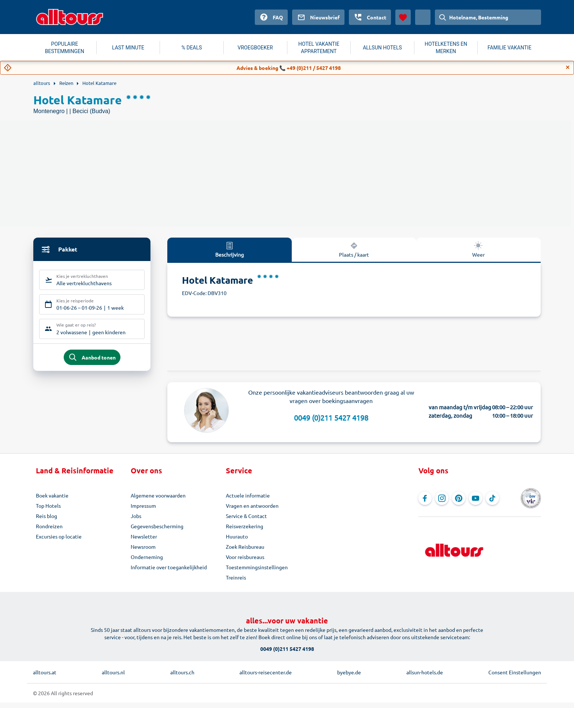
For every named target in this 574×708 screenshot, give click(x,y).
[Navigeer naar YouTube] (475, 503)
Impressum (143, 511)
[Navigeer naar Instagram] (441, 503)
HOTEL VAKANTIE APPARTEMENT (318, 47)
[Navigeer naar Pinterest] (458, 503)
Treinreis (236, 583)
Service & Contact (246, 521)
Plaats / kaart (354, 249)
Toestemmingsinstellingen (257, 572)
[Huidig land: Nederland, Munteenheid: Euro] (422, 17)
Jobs (136, 521)
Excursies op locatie (59, 542)
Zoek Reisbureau (245, 552)
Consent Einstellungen (514, 677)
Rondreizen (49, 531)
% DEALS (192, 48)
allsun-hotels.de (424, 677)
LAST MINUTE (128, 48)
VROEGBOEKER (255, 48)
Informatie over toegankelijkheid (169, 572)
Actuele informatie (248, 501)
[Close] (567, 67)
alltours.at (44, 677)
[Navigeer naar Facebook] (425, 503)
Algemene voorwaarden (158, 501)
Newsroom (143, 552)
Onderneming (147, 562)
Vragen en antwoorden (252, 511)
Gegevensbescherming (157, 531)
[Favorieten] (403, 17)
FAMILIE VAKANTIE (510, 48)
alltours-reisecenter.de (265, 677)
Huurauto (237, 542)
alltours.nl (113, 677)
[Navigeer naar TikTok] (492, 503)
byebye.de (349, 677)
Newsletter (144, 542)
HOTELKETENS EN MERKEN (446, 47)
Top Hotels (48, 511)
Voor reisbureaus (245, 562)
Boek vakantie (52, 501)
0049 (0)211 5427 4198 (331, 423)
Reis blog (46, 521)
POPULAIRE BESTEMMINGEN (64, 47)
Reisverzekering (244, 531)
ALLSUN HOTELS (382, 48)
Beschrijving (229, 249)
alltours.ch (182, 677)
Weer (478, 249)
